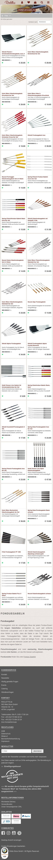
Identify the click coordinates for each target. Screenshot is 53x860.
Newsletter (5, 678)
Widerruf (4, 736)
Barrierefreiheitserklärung (10, 739)
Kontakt (4, 674)
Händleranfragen (7, 692)
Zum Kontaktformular (9, 722)
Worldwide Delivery (8, 802)
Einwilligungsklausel (12, 766)
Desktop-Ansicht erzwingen (11, 840)
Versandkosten (6, 804)
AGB (3, 731)
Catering (4, 689)
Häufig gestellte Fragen (9, 681)
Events (3, 685)
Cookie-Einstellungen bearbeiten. (13, 846)
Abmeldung (44, 760)
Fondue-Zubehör (29, 657)
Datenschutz (6, 734)
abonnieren (38, 751)
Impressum (5, 741)
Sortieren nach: (33, 22)
